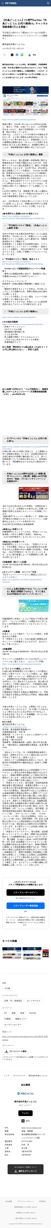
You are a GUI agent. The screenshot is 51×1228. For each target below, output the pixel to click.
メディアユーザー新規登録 (25, 906)
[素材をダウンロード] (29, 55)
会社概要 (8, 1201)
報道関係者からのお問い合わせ (25, 1207)
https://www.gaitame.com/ (15, 727)
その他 (7, 988)
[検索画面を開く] (48, 3)
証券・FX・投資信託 (13, 1001)
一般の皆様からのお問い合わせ (25, 1218)
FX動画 (7, 1019)
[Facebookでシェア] (17, 55)
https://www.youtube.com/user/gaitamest (19, 119)
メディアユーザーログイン (25, 892)
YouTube (32, 1013)
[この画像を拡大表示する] (11, 953)
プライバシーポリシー (25, 1201)
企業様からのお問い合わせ (25, 1213)
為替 (14, 1013)
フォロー (25, 1113)
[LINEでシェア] (22, 55)
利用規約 (42, 1201)
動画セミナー (21, 1019)
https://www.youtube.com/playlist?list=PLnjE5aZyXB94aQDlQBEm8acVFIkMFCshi (23, 217)
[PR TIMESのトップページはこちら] (10, 3)
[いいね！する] (4, 55)
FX (5, 1013)
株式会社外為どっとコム (38, 1076)
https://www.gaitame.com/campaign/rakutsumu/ (21, 664)
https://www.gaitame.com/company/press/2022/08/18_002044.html (25, 1038)
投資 (22, 1013)
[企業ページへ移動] (25, 1094)
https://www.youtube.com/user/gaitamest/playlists (22, 324)
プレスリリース (19, 1076)
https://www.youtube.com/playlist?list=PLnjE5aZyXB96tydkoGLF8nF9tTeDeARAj (22, 263)
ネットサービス (33, 1001)
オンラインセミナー (12, 1025)
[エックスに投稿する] (12, 55)
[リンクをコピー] (34, 55)
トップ (6, 1076)
